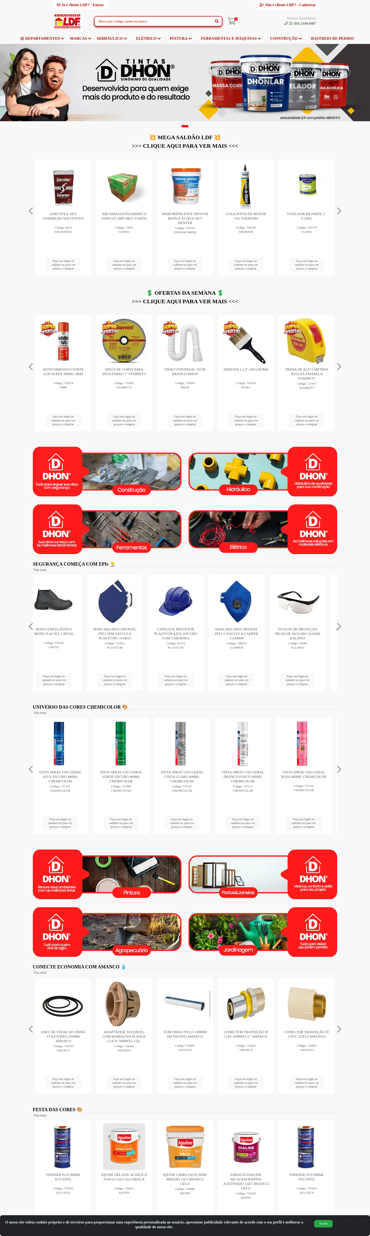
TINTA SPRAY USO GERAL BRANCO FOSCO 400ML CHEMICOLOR (246, 776)
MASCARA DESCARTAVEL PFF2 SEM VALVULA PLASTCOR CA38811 (124, 633)
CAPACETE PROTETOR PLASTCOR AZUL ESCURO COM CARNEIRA (185, 633)
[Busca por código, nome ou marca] (153, 21)
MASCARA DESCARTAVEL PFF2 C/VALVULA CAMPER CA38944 (246, 633)
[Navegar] (31, 211)
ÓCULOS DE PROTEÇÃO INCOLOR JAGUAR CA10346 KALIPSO (306, 633)
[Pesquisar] (217, 21)
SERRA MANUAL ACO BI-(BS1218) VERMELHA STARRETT (63, 374)
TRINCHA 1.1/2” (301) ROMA (306, 369)
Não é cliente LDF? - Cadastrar (287, 5)
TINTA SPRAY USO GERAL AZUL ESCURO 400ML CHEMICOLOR (63, 776)
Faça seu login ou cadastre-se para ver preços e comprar (63, 264)
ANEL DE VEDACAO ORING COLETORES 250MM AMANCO (63, 1036)
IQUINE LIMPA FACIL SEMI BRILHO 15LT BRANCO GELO (185, 1179)
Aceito (323, 1223)
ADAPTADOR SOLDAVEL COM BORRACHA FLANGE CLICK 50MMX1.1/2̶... (124, 1036)
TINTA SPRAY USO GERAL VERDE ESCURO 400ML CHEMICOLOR (124, 776)
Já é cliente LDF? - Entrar (80, 5)
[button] (185, 126)
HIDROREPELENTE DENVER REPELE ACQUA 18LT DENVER (246, 218)
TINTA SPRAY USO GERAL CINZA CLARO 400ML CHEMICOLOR (185, 776)
